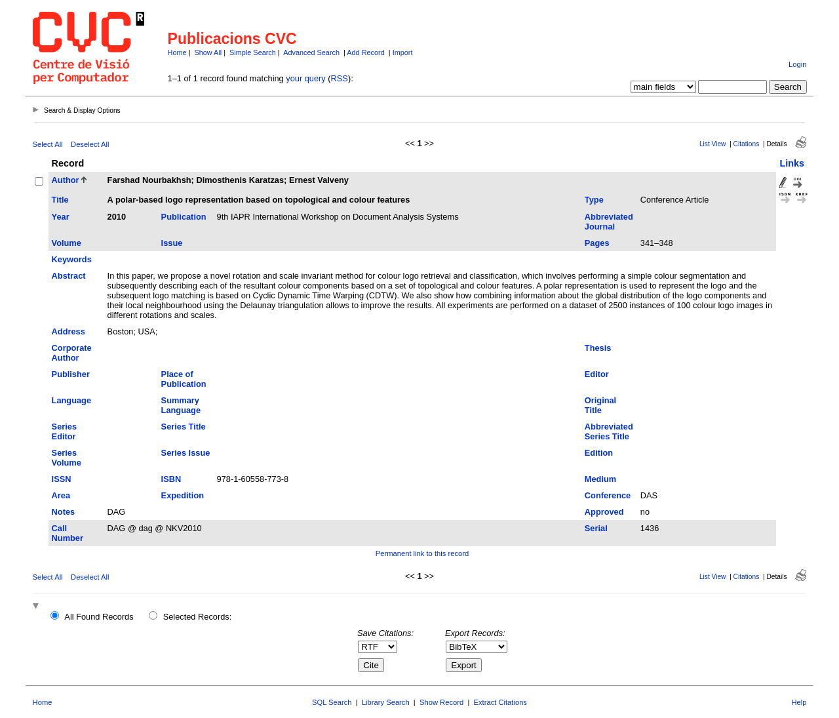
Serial (596, 528)
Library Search (386, 702)
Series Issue (185, 453)
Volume (66, 243)
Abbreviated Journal (609, 221)
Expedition (182, 495)
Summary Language (181, 405)
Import (403, 52)
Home (177, 52)
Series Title (183, 426)
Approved (604, 512)
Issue (172, 243)
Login (797, 64)
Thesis (598, 348)
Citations (746, 144)
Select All (48, 144)
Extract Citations (500, 702)
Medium (600, 479)
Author (65, 180)
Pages (597, 243)
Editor (597, 374)
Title (60, 200)
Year (60, 217)
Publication (183, 217)
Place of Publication (183, 379)
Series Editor (64, 431)
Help (798, 702)
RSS (339, 78)
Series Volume (66, 458)
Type (594, 200)
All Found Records (98, 617)
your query (305, 78)
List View (712, 144)
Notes (63, 512)
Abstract (69, 276)
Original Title (600, 405)
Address (68, 331)
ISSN (61, 479)
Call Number (67, 533)
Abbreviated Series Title (609, 431)
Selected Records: (197, 617)
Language (71, 400)
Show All (208, 52)
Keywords (72, 259)
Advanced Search (311, 52)
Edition (599, 453)
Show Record (441, 702)
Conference (608, 495)
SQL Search (332, 702)
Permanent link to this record (422, 553)
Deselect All (90, 144)
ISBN (171, 479)
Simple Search (252, 52)
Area (61, 495)
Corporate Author (72, 353)
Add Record (365, 52)
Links (791, 163)
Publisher (71, 374)
